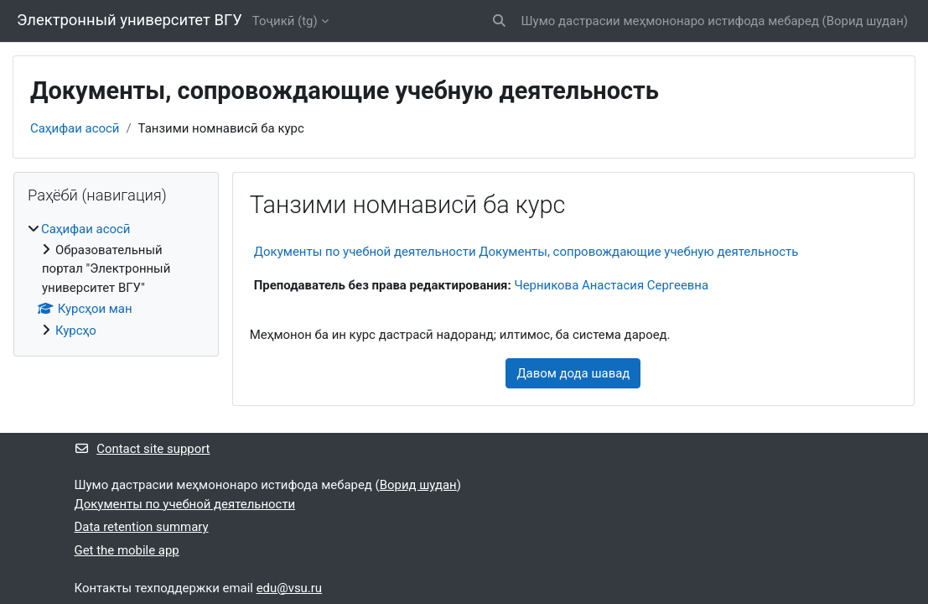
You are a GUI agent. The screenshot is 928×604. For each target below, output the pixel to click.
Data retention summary (142, 526)
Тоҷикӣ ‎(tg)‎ (285, 21)
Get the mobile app (127, 550)
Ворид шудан (865, 21)
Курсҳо (75, 330)
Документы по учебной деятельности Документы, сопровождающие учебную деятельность (526, 251)
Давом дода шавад (573, 373)
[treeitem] (116, 280)
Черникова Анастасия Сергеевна (611, 285)
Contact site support (142, 448)
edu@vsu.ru (289, 588)
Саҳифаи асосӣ (74, 128)
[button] (499, 21)
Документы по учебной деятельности (185, 504)
